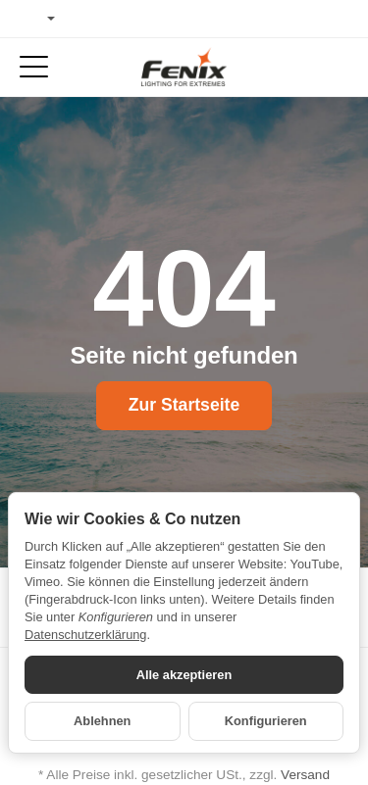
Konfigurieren (266, 720)
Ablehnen (102, 720)
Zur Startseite (184, 405)
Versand (305, 774)
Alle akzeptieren (184, 674)
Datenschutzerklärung (85, 634)
